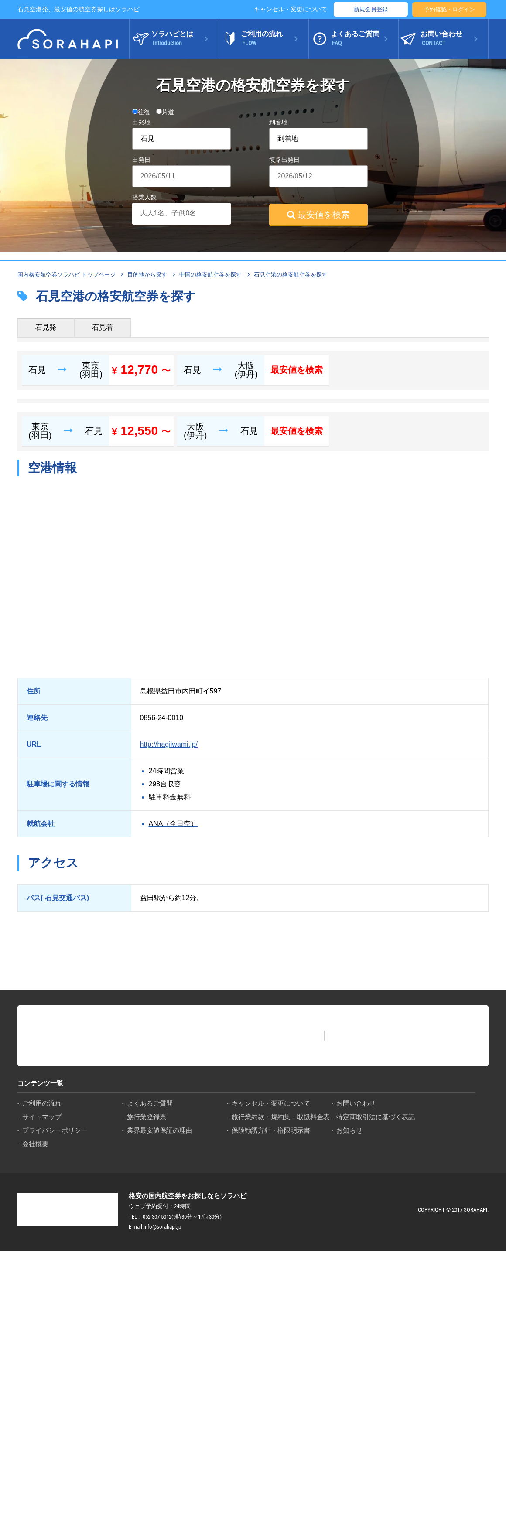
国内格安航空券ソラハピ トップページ (66, 274)
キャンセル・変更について (290, 9)
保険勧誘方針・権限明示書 (271, 1130)
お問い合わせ (356, 1103)
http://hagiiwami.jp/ (169, 744)
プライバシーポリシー (55, 1130)
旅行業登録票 (146, 1116)
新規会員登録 (371, 9)
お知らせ (349, 1130)
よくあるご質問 (150, 1103)
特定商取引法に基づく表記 (375, 1116)
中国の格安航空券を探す (210, 274)
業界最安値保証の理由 (159, 1130)
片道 (165, 112)
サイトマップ (42, 1116)
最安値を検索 (318, 214)
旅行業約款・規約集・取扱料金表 (281, 1116)
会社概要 (35, 1143)
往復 (141, 112)
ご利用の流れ (42, 1103)
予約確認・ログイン (449, 9)
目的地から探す (147, 274)
